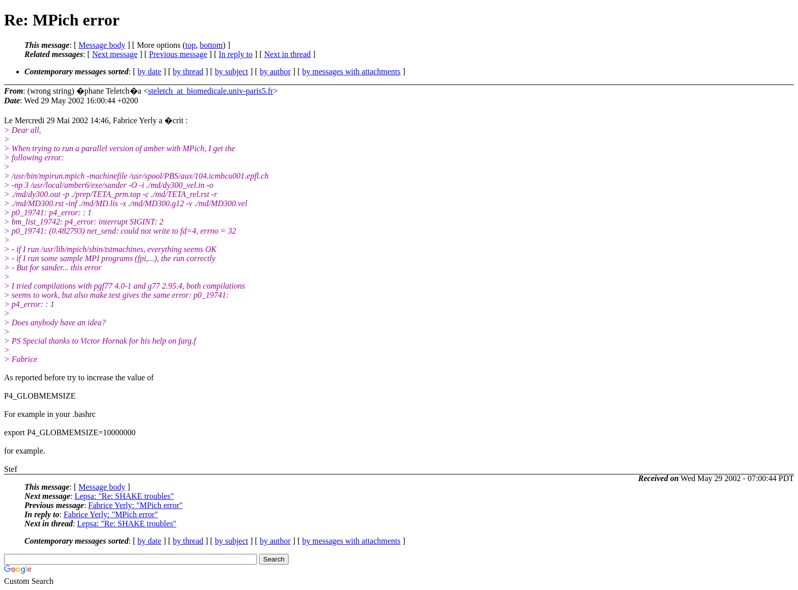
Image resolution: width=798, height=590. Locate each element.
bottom (211, 45)
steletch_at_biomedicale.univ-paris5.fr (210, 91)
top (190, 45)
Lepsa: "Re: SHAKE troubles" (124, 496)
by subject (231, 71)
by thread (188, 71)
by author (275, 71)
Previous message (178, 54)
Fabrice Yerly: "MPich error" (135, 505)
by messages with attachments (351, 71)
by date (149, 71)
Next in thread (287, 54)
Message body (101, 45)
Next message (114, 54)
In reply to (236, 54)
